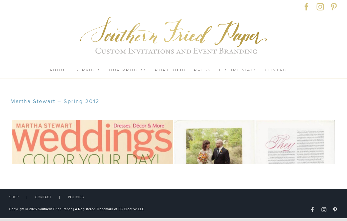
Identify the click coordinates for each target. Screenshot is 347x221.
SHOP (14, 171)
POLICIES (76, 171)
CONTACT (43, 171)
